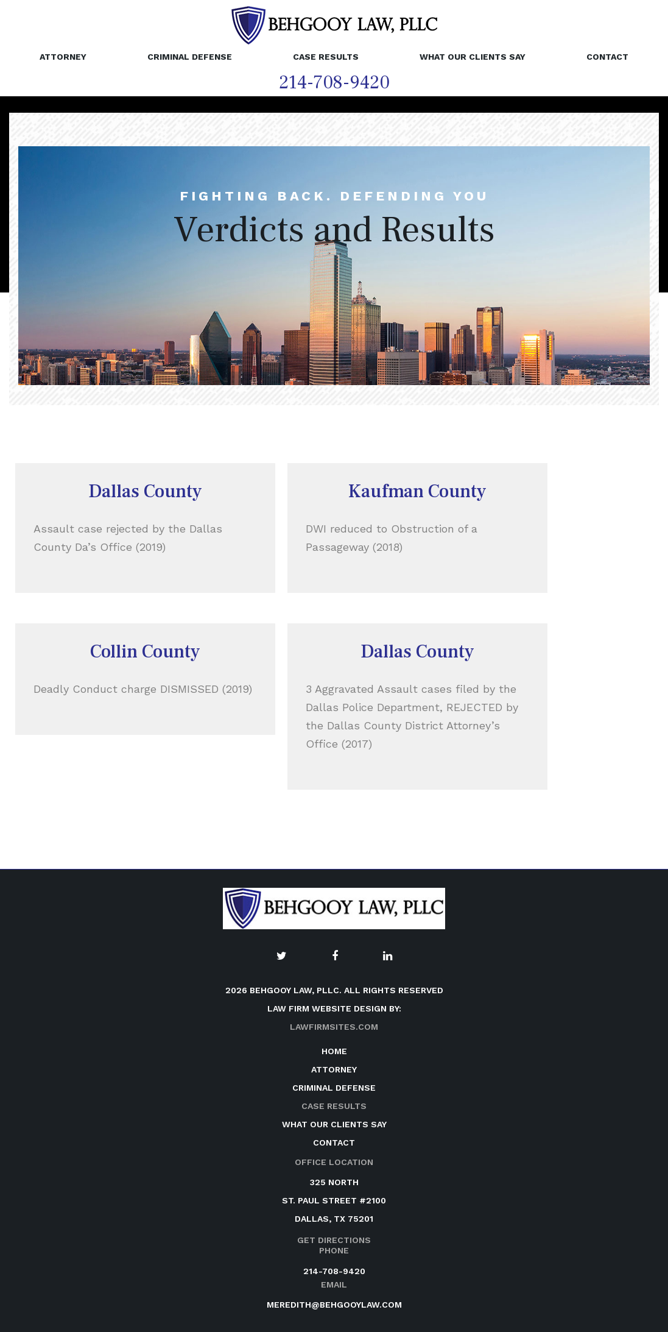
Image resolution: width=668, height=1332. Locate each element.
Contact (607, 57)
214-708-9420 (334, 82)
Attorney (63, 57)
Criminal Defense (189, 57)
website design (349, 1008)
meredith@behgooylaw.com (334, 1304)
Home (334, 1051)
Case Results (326, 57)
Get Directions (334, 1240)
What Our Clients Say (473, 57)
